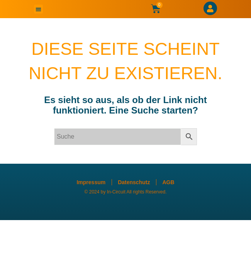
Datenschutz (134, 182)
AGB (168, 182)
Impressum (90, 182)
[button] (38, 9)
